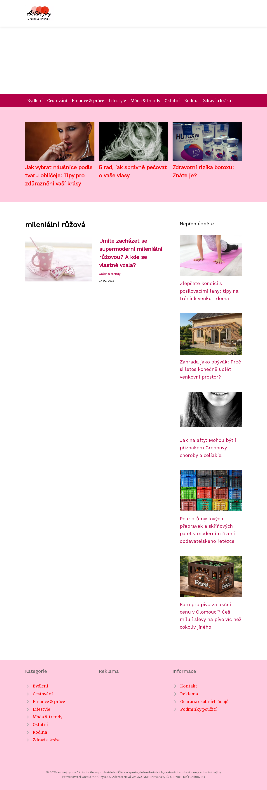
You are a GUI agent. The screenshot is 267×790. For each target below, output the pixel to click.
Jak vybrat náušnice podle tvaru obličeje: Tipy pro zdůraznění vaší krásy (58, 175)
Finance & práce (88, 100)
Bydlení (35, 100)
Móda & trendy (145, 100)
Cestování (57, 100)
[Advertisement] (133, 60)
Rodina (191, 100)
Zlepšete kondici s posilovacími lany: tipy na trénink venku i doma (209, 291)
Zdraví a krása (217, 100)
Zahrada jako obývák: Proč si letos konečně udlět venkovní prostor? (210, 369)
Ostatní (172, 100)
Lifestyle (117, 100)
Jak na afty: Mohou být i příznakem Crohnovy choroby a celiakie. (208, 448)
